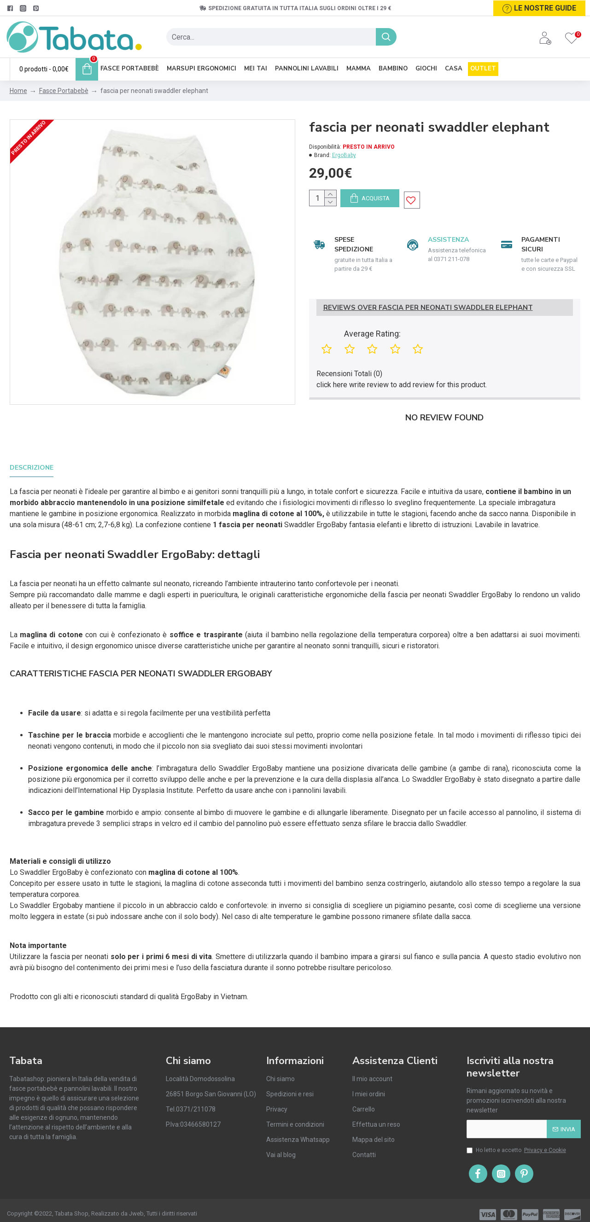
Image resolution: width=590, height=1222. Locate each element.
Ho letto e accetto (517, 1142)
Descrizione (31, 468)
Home (18, 90)
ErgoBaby (344, 155)
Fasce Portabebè (63, 90)
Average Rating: (372, 343)
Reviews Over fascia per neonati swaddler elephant (428, 317)
